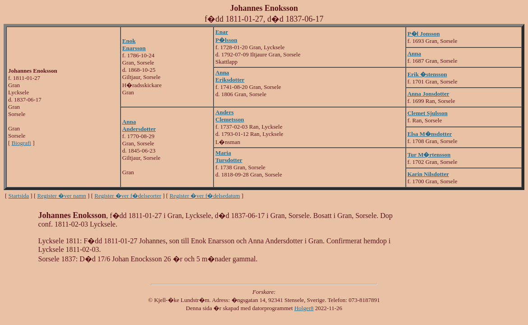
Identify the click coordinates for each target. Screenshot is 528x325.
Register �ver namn (61, 195)
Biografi (21, 142)
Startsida (19, 195)
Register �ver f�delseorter (127, 195)
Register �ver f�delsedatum (205, 195)
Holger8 (304, 308)
